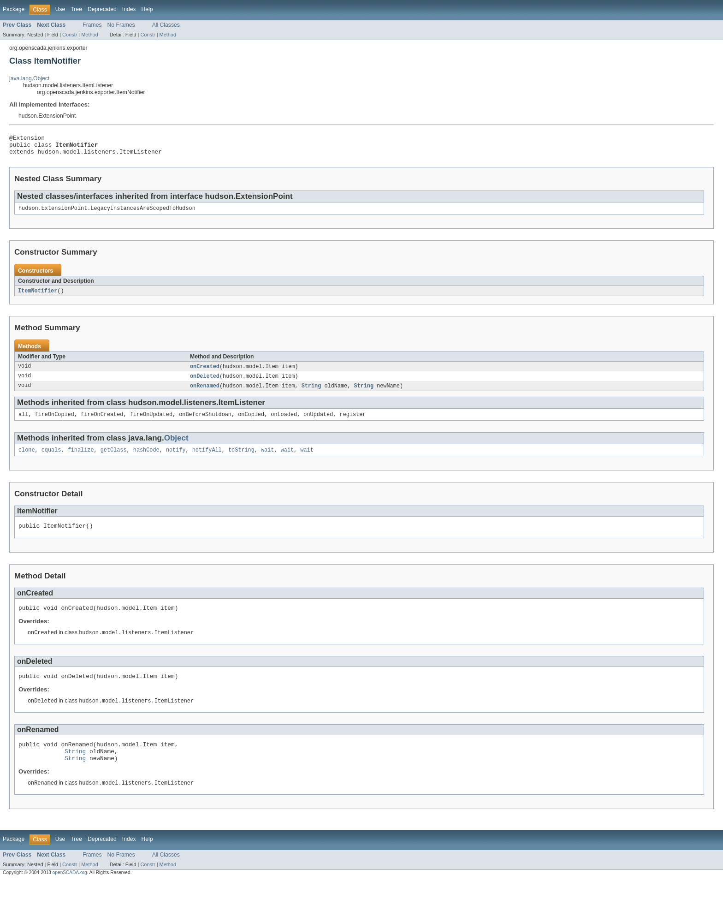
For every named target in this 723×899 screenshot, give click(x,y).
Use (60, 9)
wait (267, 458)
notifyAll (207, 458)
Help (147, 9)
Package (13, 9)
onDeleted (204, 382)
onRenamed (204, 392)
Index (129, 9)
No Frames (121, 25)
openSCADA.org (70, 890)
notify (176, 458)
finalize (81, 458)
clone (26, 458)
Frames (92, 25)
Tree (76, 9)
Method (89, 34)
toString (241, 458)
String (311, 392)
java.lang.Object (29, 78)
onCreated (204, 372)
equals (51, 458)
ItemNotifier (37, 296)
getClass (114, 458)
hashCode (146, 458)
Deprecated (102, 9)
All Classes (166, 25)
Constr (69, 34)
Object (176, 445)
